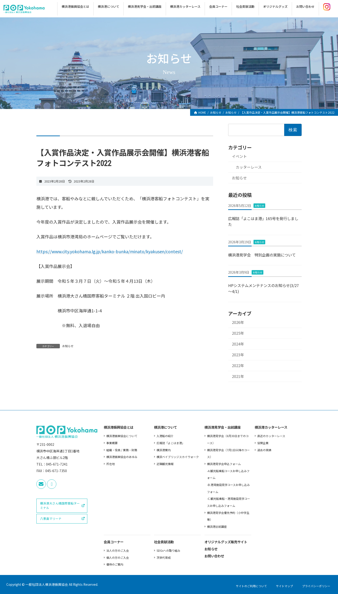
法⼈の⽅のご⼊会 (117, 550)
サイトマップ (284, 586)
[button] (61, 506)
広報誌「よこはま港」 (171, 443)
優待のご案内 (114, 564)
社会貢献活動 (164, 542)
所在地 (110, 464)
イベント (239, 156)
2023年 (238, 354)
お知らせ (67, 346)
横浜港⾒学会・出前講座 (222, 428)
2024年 (238, 344)
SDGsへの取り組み (168, 550)
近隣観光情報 (165, 464)
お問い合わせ (214, 556)
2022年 (238, 365)
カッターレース (248, 167)
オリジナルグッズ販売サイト (225, 542)
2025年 (238, 333)
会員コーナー (113, 542)
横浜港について (165, 428)
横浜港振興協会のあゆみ (121, 457)
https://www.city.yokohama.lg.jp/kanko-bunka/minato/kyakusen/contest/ (109, 251)
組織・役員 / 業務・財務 (121, 450)
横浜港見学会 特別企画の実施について (262, 255)
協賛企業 (263, 443)
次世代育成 (164, 557)
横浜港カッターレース (271, 428)
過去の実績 (264, 450)
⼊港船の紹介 (165, 436)
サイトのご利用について (251, 586)
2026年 (238, 322)
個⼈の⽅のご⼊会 (117, 557)
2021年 (238, 376)
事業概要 (112, 443)
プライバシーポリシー (316, 586)
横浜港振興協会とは (118, 428)
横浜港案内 (164, 450)
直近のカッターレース (271, 436)
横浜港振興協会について (121, 436)
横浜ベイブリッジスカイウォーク (178, 457)
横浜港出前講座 (217, 526)
